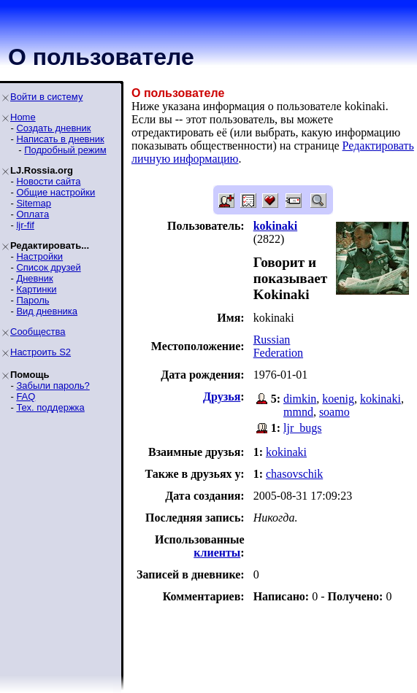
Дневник (34, 278)
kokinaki (380, 398)
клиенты (217, 552)
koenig (338, 398)
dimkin (299, 398)
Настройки (39, 256)
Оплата (32, 214)
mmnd (298, 412)
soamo (334, 412)
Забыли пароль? (52, 385)
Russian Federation (278, 346)
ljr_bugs (302, 428)
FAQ (25, 396)
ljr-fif (25, 225)
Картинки (36, 289)
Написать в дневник (60, 138)
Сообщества (38, 331)
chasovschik (294, 474)
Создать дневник (53, 128)
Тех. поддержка (50, 407)
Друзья (221, 396)
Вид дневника (46, 311)
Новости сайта (48, 181)
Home (23, 117)
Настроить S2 (40, 351)
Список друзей (48, 267)
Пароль (32, 300)
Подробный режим (65, 149)
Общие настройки (55, 192)
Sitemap (33, 203)
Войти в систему (46, 96)
